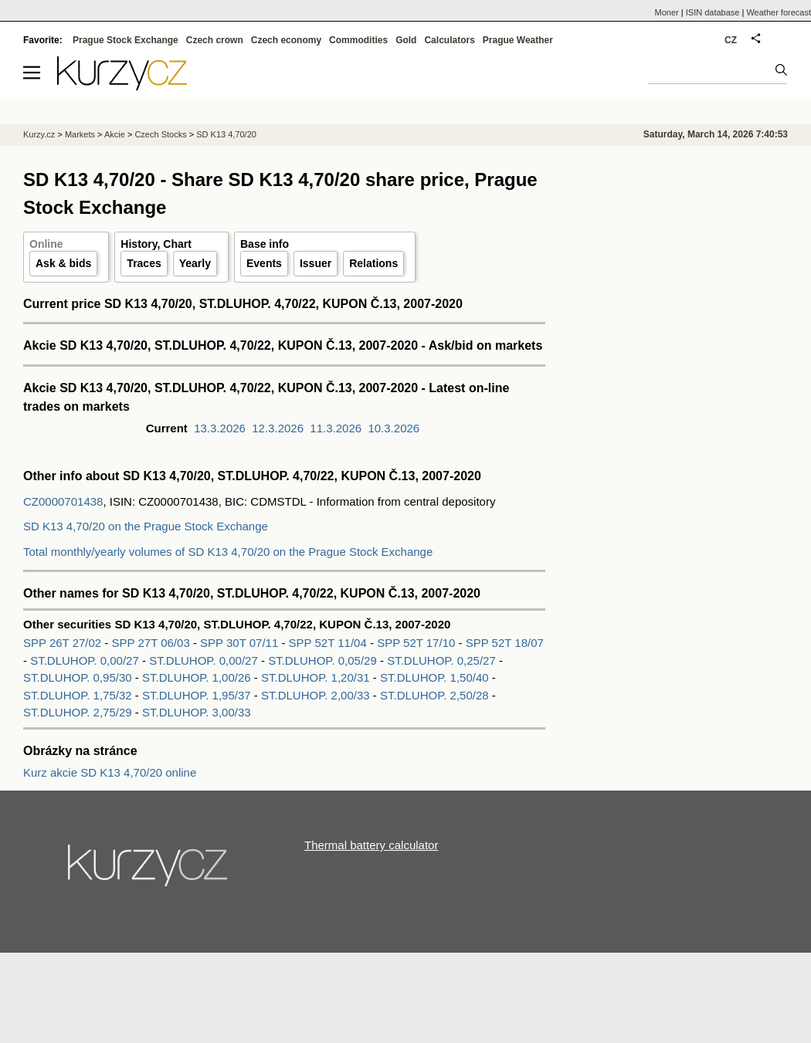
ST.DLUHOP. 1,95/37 (196, 695)
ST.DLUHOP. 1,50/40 (434, 677)
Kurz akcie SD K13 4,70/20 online (109, 772)
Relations (373, 263)
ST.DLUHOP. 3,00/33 (196, 712)
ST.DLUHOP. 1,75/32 (77, 695)
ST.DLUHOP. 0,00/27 (84, 660)
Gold (405, 40)
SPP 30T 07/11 (240, 642)
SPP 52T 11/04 (329, 642)
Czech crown (214, 40)
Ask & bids (63, 263)
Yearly (195, 263)
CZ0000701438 (63, 501)
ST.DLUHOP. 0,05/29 (322, 660)
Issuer (315, 263)
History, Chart (156, 244)
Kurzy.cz (39, 134)
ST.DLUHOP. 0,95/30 (77, 677)
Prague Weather (518, 40)
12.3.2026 (278, 428)
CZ (730, 40)
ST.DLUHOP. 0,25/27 (441, 660)
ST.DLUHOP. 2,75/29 (77, 712)
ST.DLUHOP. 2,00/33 (315, 695)
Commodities (358, 40)
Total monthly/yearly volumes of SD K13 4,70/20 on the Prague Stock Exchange (228, 551)
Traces (144, 263)
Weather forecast (778, 12)
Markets (80, 134)
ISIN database (713, 12)
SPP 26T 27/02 (63, 642)
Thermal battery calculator (371, 845)
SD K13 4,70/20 (226, 134)
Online (46, 244)
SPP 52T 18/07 (505, 642)
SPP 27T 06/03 (152, 642)
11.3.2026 (335, 428)
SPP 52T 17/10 (417, 642)
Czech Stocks (160, 134)
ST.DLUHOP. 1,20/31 (315, 677)
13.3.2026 (220, 428)
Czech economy (286, 40)
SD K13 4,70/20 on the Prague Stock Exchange (145, 526)
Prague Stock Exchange (125, 40)
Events (264, 263)
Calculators (449, 40)
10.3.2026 (393, 428)
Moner (667, 12)
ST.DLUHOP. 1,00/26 (196, 677)
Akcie (114, 134)
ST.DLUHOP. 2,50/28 (434, 695)
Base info (264, 244)
